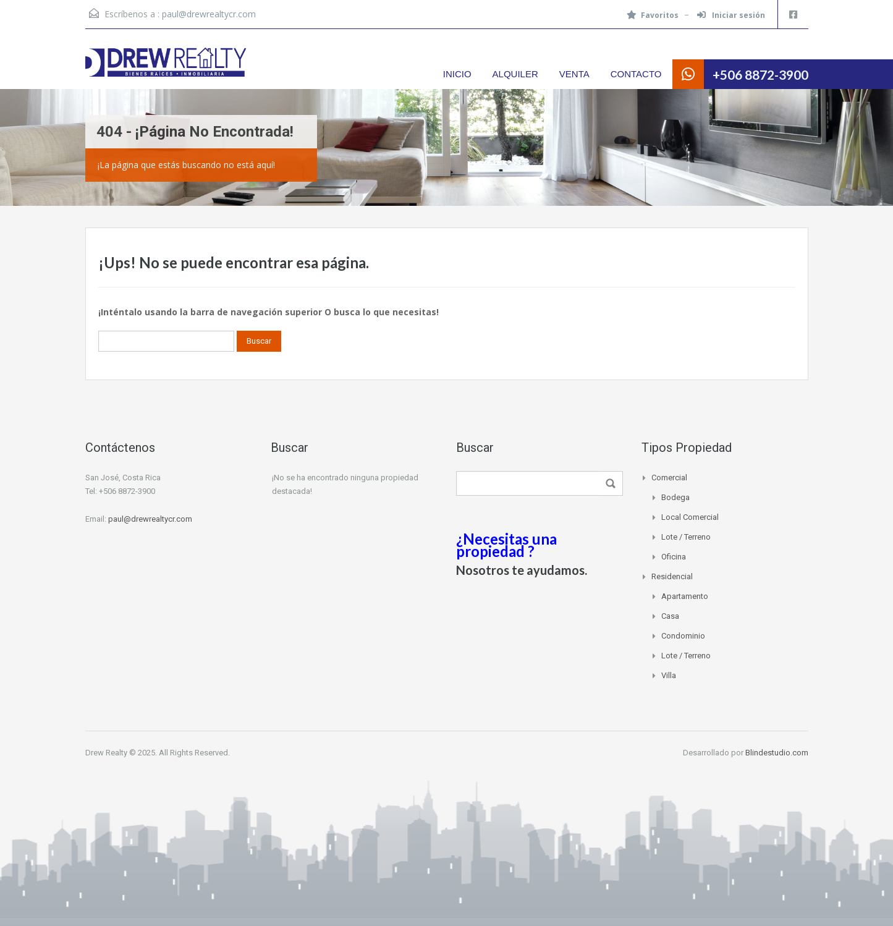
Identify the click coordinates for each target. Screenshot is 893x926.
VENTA (574, 74)
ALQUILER (515, 74)
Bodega (675, 497)
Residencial (672, 576)
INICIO (457, 74)
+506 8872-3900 (760, 74)
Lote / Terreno (686, 537)
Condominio (683, 635)
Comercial (669, 477)
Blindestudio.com (776, 752)
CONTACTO (636, 74)
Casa (670, 616)
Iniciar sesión (731, 15)
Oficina (673, 556)
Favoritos (653, 15)
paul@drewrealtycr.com (209, 14)
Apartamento (684, 596)
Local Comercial (690, 517)
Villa (668, 675)
